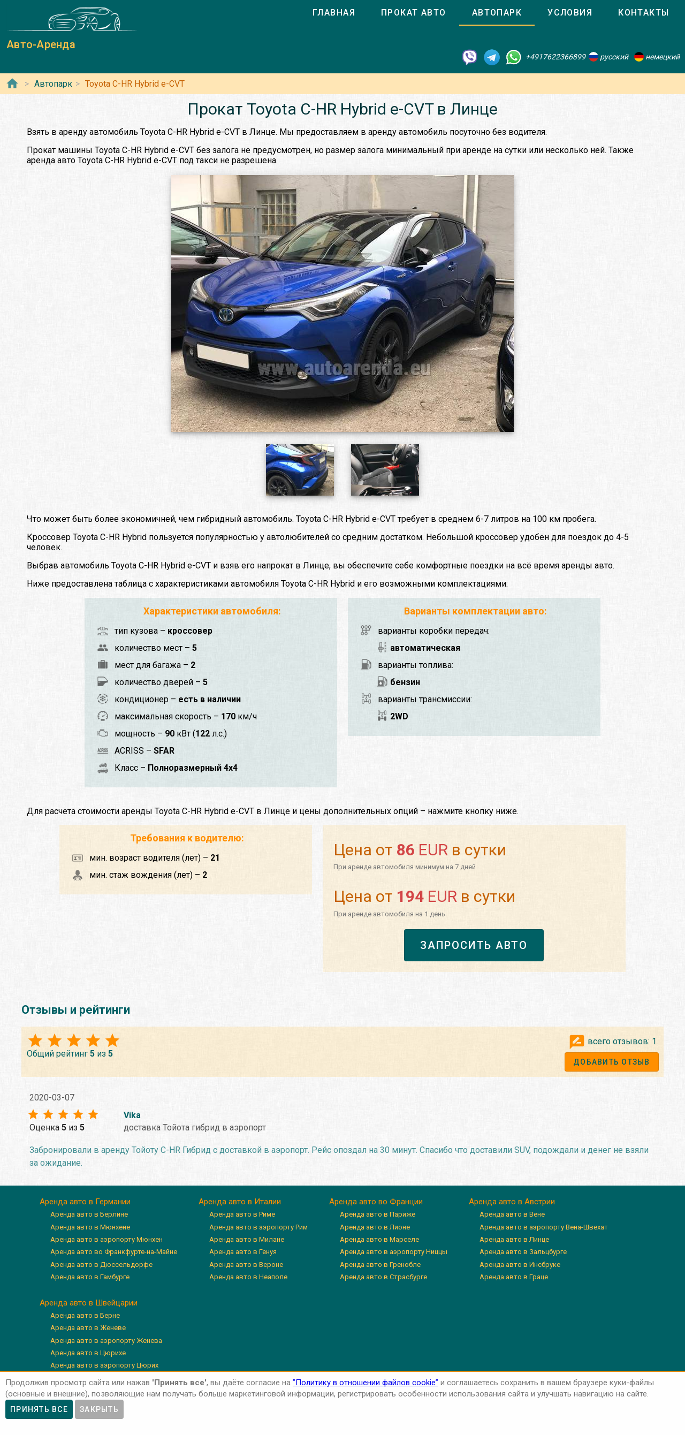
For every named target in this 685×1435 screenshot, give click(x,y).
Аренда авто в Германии (85, 1201)
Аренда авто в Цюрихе (88, 1353)
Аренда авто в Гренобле (380, 1265)
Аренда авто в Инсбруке (520, 1265)
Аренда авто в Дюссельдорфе (101, 1265)
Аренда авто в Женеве (88, 1328)
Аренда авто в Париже (377, 1214)
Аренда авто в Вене (512, 1214)
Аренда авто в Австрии (512, 1201)
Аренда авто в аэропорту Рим (258, 1227)
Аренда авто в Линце (514, 1239)
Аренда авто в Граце (514, 1277)
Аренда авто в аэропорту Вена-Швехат (544, 1227)
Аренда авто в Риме (242, 1214)
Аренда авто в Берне (85, 1315)
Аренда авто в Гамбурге (90, 1277)
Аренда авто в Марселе (379, 1239)
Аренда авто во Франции (376, 1201)
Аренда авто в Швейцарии (89, 1303)
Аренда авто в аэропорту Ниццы (393, 1252)
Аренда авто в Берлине (89, 1214)
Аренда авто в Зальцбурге (523, 1252)
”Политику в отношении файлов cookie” (365, 1382)
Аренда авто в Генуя (243, 1252)
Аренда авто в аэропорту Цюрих (104, 1365)
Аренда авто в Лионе (375, 1227)
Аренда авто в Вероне (246, 1265)
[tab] (334, 13)
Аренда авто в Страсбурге (383, 1277)
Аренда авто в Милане (246, 1239)
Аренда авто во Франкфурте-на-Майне (113, 1252)
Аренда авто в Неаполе (248, 1277)
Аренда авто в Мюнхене (90, 1227)
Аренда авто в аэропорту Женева (106, 1341)
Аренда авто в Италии (240, 1201)
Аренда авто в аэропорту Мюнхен (106, 1239)
